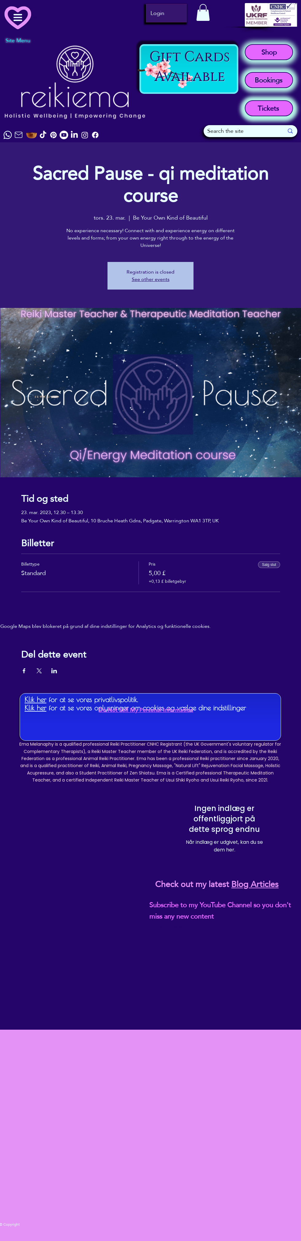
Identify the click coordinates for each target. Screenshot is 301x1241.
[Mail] (18, 135)
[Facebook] (95, 135)
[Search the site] (241, 131)
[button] (203, 12)
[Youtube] (64, 135)
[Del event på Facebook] (24, 670)
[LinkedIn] (74, 135)
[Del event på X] (39, 670)
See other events (151, 279)
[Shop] (269, 52)
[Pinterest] (53, 135)
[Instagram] (84, 135)
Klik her (35, 699)
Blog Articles (255, 884)
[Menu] (21, 17)
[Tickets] (269, 108)
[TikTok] (43, 135)
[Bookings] (269, 80)
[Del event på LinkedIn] (54, 670)
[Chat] (8, 135)
